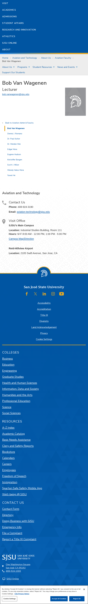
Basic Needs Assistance (16, 440)
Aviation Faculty (63, 57)
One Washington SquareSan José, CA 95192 (18, 566)
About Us (46, 57)
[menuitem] (7, 67)
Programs (22, 67)
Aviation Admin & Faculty (23, 123)
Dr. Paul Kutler (13, 138)
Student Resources (42, 67)
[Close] (84, 589)
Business (7, 358)
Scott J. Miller (13, 164)
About (6, 49)
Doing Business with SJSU (18, 521)
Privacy (44, 333)
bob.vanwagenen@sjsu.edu (15, 94)
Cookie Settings (44, 339)
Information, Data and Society (20, 389)
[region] (44, 594)
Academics (9, 9)
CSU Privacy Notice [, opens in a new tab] (22, 594)
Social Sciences (11, 413)
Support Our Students (13, 72)
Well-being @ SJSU (14, 494)
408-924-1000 (13, 571)
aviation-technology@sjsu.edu (33, 211)
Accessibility (44, 303)
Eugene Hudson (14, 154)
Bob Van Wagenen (11, 61)
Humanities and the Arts (17, 395)
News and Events (66, 67)
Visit (5, 3)
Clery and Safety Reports (18, 446)
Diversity (44, 321)
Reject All (76, 599)
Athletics (8, 36)
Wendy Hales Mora (15, 170)
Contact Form (10, 509)
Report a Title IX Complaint (19, 539)
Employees (9, 470)
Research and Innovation (19, 29)
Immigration (9, 482)
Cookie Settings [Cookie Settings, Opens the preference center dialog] (9, 599)
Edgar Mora (12, 149)
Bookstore (8, 452)
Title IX (44, 315)
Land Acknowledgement (44, 327)
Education (8, 364)
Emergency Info (12, 527)
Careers (7, 464)
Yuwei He (11, 175)
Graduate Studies (13, 377)
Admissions (9, 16)
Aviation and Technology (24, 57)
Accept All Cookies (59, 599)
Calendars (8, 458)
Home (5, 57)
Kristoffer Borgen (14, 159)
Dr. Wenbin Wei (14, 144)
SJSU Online (9, 42)
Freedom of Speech (14, 476)
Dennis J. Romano (14, 133)
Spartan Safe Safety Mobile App (22, 488)
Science (6, 407)
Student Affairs (13, 23)
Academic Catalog (13, 434)
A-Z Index (8, 428)
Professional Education (16, 401)
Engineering (9, 371)
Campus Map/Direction (21, 238)
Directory (8, 515)
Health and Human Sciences (19, 383)
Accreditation (44, 309)
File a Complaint (12, 533)
